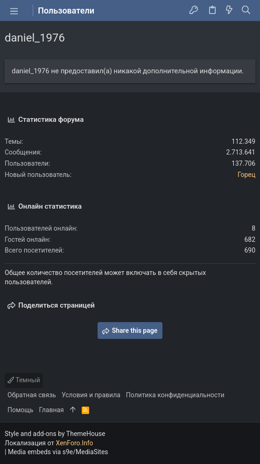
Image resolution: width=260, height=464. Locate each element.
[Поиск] (246, 11)
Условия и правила (91, 395)
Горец (246, 174)
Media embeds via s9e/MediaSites (58, 452)
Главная (51, 410)
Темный (23, 380)
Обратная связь (31, 395)
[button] (14, 10)
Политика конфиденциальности (175, 395)
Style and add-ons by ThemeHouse (55, 433)
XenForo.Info (74, 443)
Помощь (20, 410)
